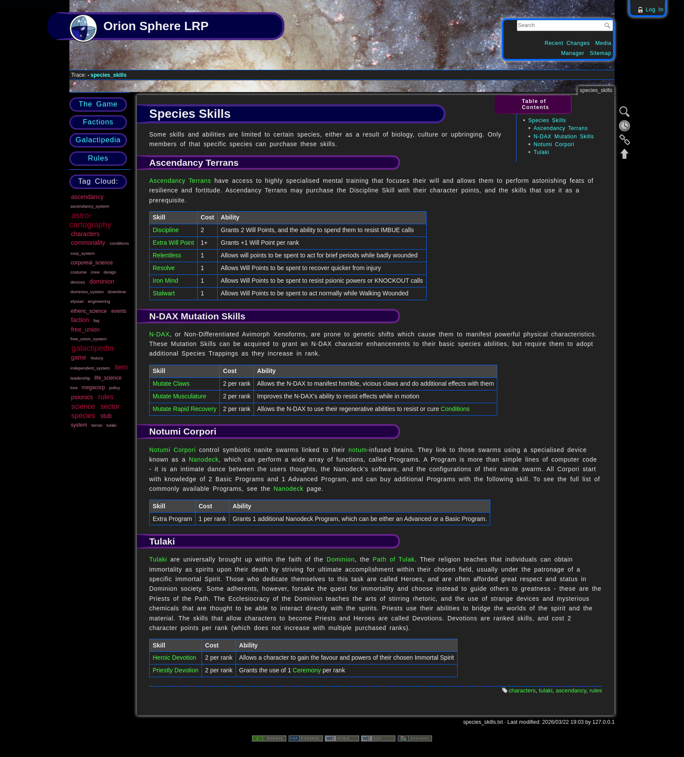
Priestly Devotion (175, 670)
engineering (99, 301)
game (78, 357)
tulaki (111, 425)
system (79, 425)
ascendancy (87, 196)
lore (74, 387)
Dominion (341, 559)
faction (80, 319)
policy (114, 387)
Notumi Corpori (554, 144)
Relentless (167, 255)
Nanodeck (204, 459)
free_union (85, 329)
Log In (654, 10)
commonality (88, 242)
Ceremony (307, 670)
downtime (117, 291)
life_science (107, 378)
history (97, 358)
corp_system (83, 253)
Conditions (455, 408)
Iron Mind (165, 280)
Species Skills (547, 120)
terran (97, 425)
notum (358, 449)
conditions (119, 243)
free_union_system (89, 338)
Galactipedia (97, 140)
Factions (98, 122)
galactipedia (93, 348)
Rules (98, 158)
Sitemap (601, 53)
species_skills (109, 75)
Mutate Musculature (179, 396)
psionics (82, 397)
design (109, 272)
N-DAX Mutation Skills (564, 137)
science (83, 406)
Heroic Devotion (174, 657)
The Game (98, 104)
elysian (77, 301)
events (119, 311)
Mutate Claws (171, 383)
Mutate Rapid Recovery (184, 408)
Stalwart (164, 293)
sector (110, 406)
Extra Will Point (173, 242)
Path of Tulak (393, 559)
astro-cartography (90, 220)
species (83, 415)
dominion (101, 281)
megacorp (93, 387)
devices (78, 282)
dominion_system (87, 291)
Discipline (166, 229)
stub (106, 415)
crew (95, 272)
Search (608, 25)
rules (105, 397)
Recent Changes (567, 43)
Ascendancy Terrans (561, 128)
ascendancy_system (90, 206)
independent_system (90, 368)
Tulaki (541, 152)
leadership (80, 378)
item (121, 367)
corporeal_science (92, 263)
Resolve (164, 267)
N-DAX (159, 334)
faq (96, 320)
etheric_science (89, 311)
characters (85, 233)
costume (79, 272)
